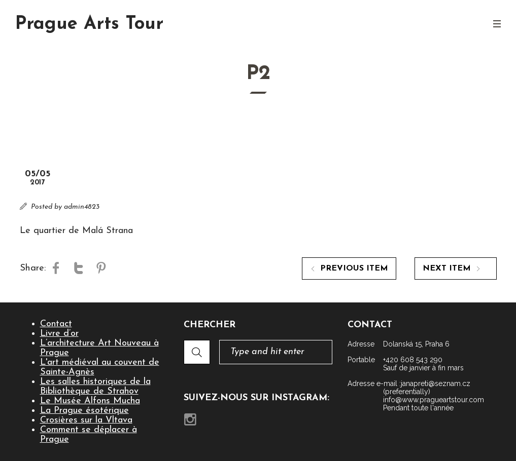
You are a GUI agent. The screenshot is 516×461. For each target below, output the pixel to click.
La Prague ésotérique (84, 410)
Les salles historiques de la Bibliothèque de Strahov (95, 386)
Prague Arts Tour (89, 24)
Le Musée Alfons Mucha (90, 401)
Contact (56, 324)
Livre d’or (59, 333)
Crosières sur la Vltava (86, 420)
